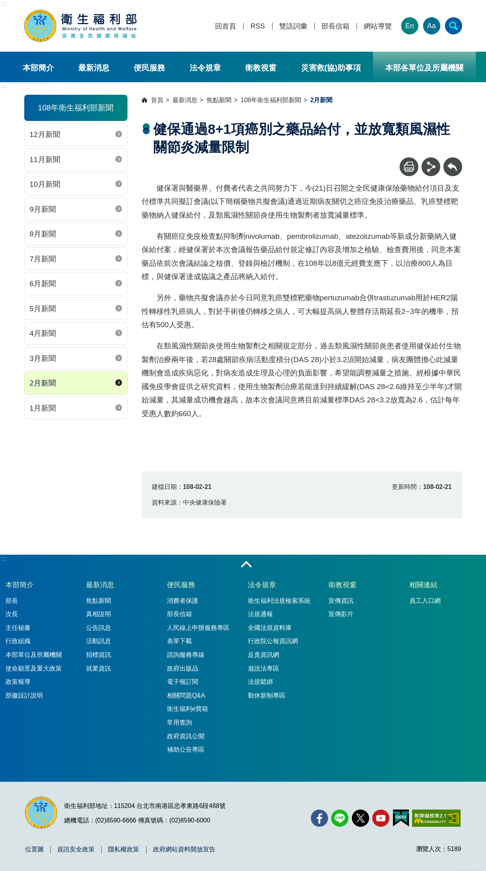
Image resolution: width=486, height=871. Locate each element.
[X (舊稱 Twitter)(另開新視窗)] (360, 818)
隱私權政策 (123, 849)
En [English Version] (409, 26)
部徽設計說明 (24, 695)
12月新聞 (45, 134)
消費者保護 (182, 600)
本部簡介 (38, 67)
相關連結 (423, 585)
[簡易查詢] (453, 25)
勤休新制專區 (266, 695)
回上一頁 (452, 161)
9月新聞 (43, 209)
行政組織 (17, 641)
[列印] (409, 166)
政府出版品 (182, 668)
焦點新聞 (218, 100)
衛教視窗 (260, 67)
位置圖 (34, 849)
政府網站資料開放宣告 (184, 849)
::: (3, 3)
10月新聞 (45, 184)
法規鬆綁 (260, 681)
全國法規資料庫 (270, 627)
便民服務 (149, 67)
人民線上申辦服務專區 (198, 627)
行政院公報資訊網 (273, 641)
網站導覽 (378, 26)
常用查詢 (179, 722)
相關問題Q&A (186, 695)
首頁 (157, 100)
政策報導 (17, 681)
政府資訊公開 (185, 736)
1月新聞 (43, 408)
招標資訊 (98, 654)
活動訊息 (98, 641)
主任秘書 (17, 627)
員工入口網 (425, 600)
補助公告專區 (185, 749)
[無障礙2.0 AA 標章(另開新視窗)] (436, 818)
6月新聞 (43, 284)
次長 (11, 614)
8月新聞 (43, 234)
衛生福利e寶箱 (187, 708)
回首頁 (225, 26)
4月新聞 (43, 333)
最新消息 (93, 67)
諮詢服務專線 (185, 654)
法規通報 (260, 614)
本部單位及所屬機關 (33, 654)
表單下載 (179, 641)
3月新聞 (43, 358)
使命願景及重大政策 (33, 668)
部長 (11, 600)
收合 (246, 564)
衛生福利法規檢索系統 (279, 600)
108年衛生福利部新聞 (271, 100)
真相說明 (98, 614)
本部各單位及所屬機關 (424, 67)
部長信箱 (335, 26)
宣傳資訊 (340, 600)
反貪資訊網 (263, 654)
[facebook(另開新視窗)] (319, 818)
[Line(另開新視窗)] (339, 818)
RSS (257, 26)
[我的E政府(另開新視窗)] (401, 818)
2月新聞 (43, 383)
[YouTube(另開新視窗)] (380, 818)
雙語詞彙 (293, 26)
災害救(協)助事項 (331, 67)
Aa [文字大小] (431, 26)
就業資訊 (98, 668)
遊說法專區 (263, 668)
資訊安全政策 (76, 849)
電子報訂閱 (182, 681)
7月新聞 (43, 259)
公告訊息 (98, 627)
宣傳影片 (340, 614)
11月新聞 (45, 159)
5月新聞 (43, 309)
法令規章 (205, 67)
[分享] (430, 166)
